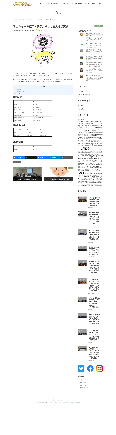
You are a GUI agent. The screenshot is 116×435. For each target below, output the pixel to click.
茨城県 (88, 156)
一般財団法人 (80, 123)
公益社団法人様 (81, 130)
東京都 (99, 135)
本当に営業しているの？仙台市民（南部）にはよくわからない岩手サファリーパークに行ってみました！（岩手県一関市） (94, 37)
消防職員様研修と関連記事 (85, 154)
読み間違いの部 (20, 91)
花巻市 (79, 121)
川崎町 (91, 135)
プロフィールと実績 (49, 406)
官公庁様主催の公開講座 (88, 123)
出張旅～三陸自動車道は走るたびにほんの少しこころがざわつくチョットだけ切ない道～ (94, 250)
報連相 (96, 121)
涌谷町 (96, 160)
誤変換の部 (19, 89)
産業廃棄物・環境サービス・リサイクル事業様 (90, 179)
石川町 (90, 140)
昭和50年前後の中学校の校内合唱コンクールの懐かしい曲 (94, 51)
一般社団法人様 (90, 128)
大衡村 (85, 156)
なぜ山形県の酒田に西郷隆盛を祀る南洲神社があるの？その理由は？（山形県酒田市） (94, 64)
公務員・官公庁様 (83, 132)
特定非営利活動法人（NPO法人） (84, 170)
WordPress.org (84, 387)
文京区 (98, 130)
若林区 (99, 170)
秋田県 (90, 183)
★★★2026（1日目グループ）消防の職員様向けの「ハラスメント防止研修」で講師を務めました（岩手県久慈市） (94, 285)
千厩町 (90, 130)
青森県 (96, 127)
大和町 (83, 151)
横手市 (80, 181)
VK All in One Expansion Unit (68, 419)
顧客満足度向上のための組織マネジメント (86, 134)
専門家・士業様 (91, 152)
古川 (83, 158)
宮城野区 (90, 151)
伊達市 (96, 183)
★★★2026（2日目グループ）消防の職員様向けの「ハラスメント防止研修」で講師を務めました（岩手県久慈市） (94, 267)
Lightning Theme (57, 419)
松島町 (98, 145)
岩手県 (91, 145)
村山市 (93, 137)
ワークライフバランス (95, 186)
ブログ (57, 406)
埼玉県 (83, 186)
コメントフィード (85, 385)
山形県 (94, 131)
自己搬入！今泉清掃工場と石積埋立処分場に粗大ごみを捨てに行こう (94, 58)
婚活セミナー (85, 163)
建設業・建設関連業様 (97, 128)
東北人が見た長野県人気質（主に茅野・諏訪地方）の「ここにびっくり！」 (93, 45)
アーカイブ (81, 105)
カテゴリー (81, 91)
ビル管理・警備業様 (92, 125)
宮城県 (85, 148)
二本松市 (88, 141)
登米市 (90, 132)
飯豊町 (95, 145)
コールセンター (88, 155)
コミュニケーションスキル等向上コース (89, 164)
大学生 (86, 152)
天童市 (96, 134)
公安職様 (98, 148)
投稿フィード (84, 382)
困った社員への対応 (85, 140)
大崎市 (94, 148)
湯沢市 (101, 130)
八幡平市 (97, 132)
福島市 (93, 183)
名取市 (94, 151)
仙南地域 (91, 169)
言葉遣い (24, 162)
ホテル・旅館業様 (85, 143)
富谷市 (92, 158)
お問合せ (64, 406)
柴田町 (100, 138)
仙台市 (81, 172)
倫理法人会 (87, 169)
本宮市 (83, 169)
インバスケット (92, 163)
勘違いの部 (17, 93)
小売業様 (94, 182)
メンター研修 (82, 137)
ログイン (82, 379)
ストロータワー (94, 155)
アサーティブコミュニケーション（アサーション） (89, 161)
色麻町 (90, 160)
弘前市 (93, 132)
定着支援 (79, 186)
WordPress (49, 419)
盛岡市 (84, 182)
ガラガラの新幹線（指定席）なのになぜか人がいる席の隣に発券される (94, 70)
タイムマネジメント (98, 169)
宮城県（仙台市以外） (88, 121)
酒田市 (80, 152)
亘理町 (92, 141)
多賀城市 (101, 132)
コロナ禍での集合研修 (83, 145)
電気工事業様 (87, 186)
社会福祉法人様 (98, 152)
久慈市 (95, 154)
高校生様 (95, 170)
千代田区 (92, 185)
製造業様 (95, 135)
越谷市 (88, 135)
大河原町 (100, 127)
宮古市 (91, 148)
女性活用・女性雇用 (99, 185)
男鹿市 (93, 160)
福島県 (84, 160)
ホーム (16, 406)
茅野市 (85, 135)
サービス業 (87, 173)
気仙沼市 (91, 173)
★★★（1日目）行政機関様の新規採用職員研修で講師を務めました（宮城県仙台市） (94, 201)
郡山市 (97, 167)
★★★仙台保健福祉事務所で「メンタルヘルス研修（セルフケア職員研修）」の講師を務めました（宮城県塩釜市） (94, 352)
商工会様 (97, 137)
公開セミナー (38, 406)
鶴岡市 (98, 164)
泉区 (92, 170)
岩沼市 (95, 123)
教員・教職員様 (87, 158)
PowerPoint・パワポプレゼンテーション (88, 166)
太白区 (99, 160)
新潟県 (81, 163)
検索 (98, 26)
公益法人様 (98, 166)
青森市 (82, 135)
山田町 (100, 167)
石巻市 (83, 181)
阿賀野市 (86, 151)
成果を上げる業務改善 (98, 173)
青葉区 (87, 131)
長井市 (97, 151)
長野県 (99, 155)
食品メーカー (83, 141)
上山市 (85, 128)
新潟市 (83, 152)
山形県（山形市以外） (95, 157)
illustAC (44, 67)
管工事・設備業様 (85, 183)
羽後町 (86, 125)
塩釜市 (100, 137)
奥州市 (97, 125)
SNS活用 (100, 121)
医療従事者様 (80, 128)
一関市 (96, 158)
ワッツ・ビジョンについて (26, 406)
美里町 (87, 160)
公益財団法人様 (89, 137)
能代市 (79, 140)
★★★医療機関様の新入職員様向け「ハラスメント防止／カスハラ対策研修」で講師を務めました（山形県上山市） (94, 218)
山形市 (94, 167)
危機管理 (79, 169)
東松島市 (91, 143)
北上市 (92, 154)
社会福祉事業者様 (81, 138)
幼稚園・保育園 (89, 182)
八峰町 (83, 125)
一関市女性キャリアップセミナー (92, 138)
